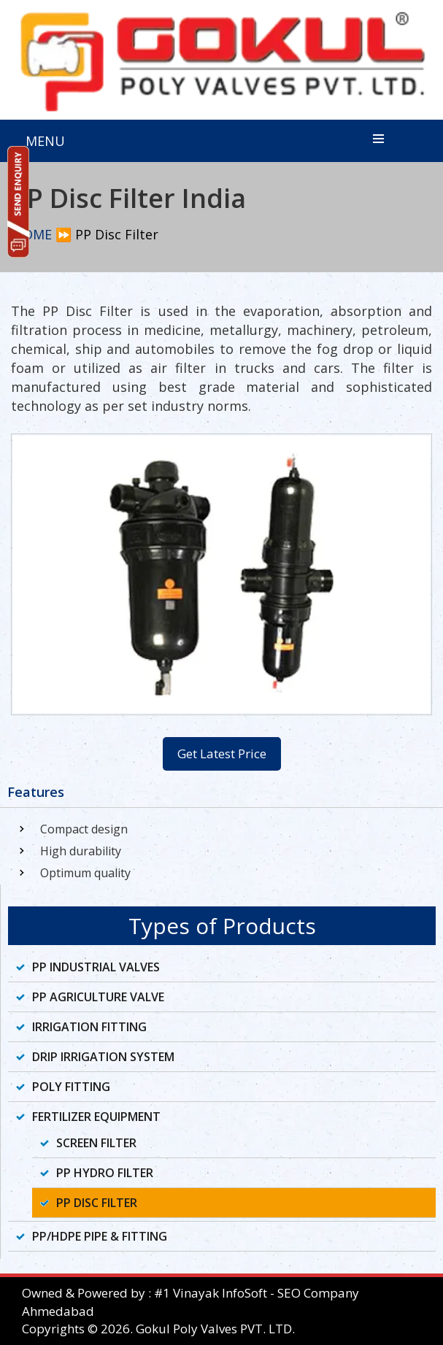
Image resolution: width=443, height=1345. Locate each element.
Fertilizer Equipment (96, 1117)
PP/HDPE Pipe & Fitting (99, 1236)
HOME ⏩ (42, 234)
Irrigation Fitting (89, 1027)
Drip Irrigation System (103, 1057)
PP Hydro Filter (104, 1173)
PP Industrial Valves (96, 967)
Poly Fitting (71, 1087)
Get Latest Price (221, 753)
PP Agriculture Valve (98, 997)
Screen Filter (96, 1143)
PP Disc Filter (96, 1203)
